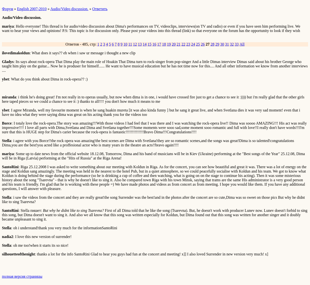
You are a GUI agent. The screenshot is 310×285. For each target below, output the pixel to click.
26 (203, 44)
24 (193, 44)
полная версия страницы (22, 276)
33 (237, 44)
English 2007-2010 (31, 9)
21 (178, 44)
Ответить (100, 9)
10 (125, 44)
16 (154, 44)
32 (232, 44)
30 (222, 44)
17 (159, 44)
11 (130, 44)
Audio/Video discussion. (69, 9)
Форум (7, 9)
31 (227, 44)
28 (212, 44)
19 (169, 44)
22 (183, 44)
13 (140, 44)
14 (145, 44)
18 (164, 44)
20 (174, 44)
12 (135, 44)
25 (198, 44)
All (242, 44)
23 (188, 44)
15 (149, 44)
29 (217, 44)
